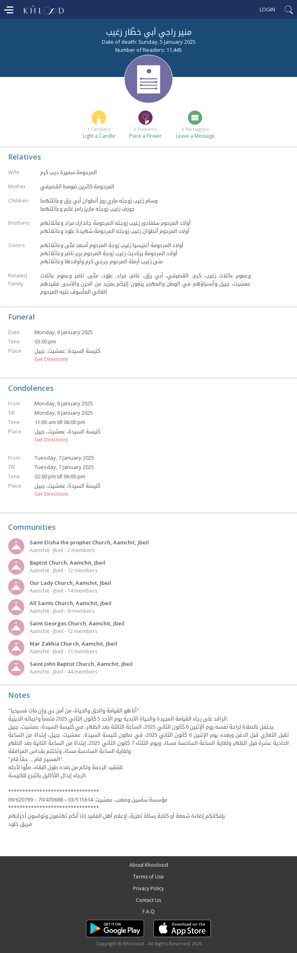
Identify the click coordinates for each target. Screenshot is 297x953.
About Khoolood (148, 864)
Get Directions (51, 359)
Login (267, 9)
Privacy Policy (148, 888)
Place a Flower (145, 135)
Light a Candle (99, 135)
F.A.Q (148, 911)
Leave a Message (195, 135)
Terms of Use (148, 876)
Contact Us (148, 900)
